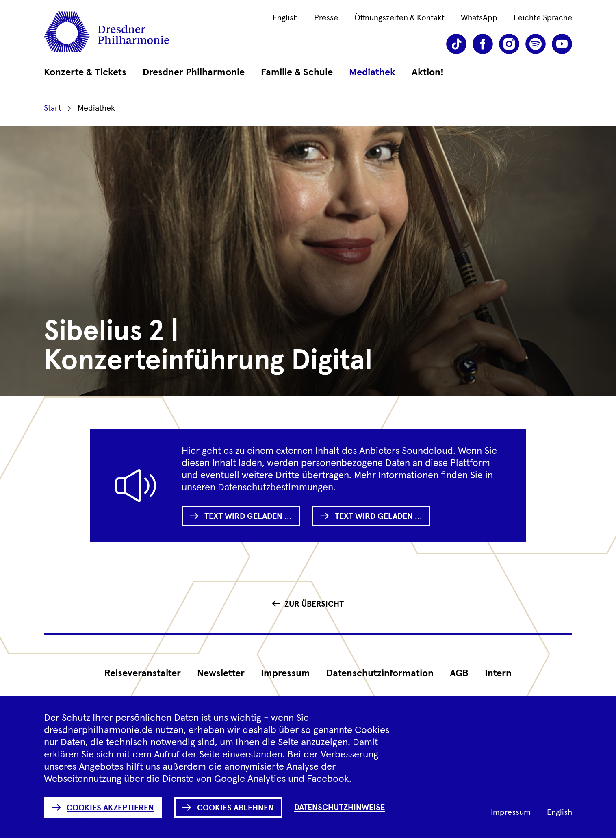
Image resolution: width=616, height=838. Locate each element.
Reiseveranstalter (142, 673)
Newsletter (221, 673)
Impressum (285, 673)
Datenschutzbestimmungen (275, 487)
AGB (459, 673)
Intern (498, 673)
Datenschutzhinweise (339, 807)
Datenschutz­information (380, 673)
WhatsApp (479, 18)
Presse (326, 18)
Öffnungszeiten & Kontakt (399, 18)
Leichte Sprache (543, 18)
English (285, 18)
